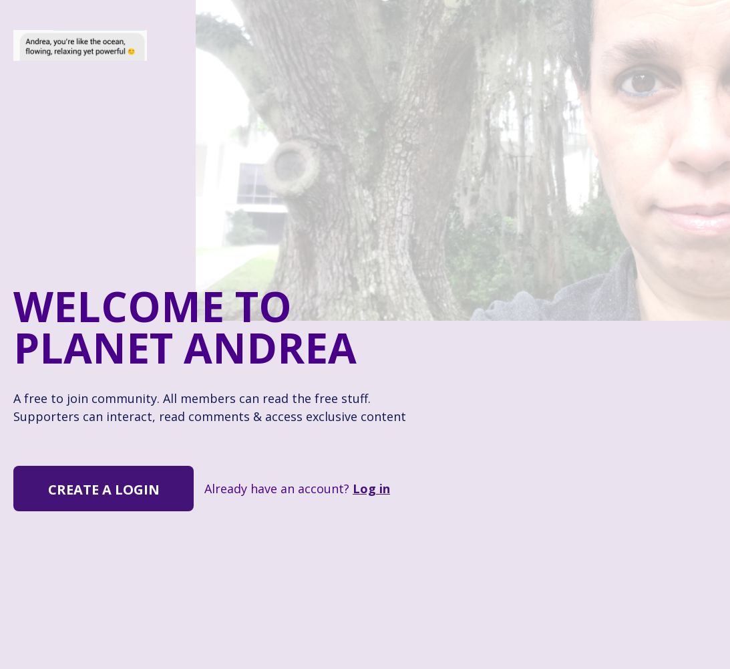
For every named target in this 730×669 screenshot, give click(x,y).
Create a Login (104, 490)
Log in (371, 489)
